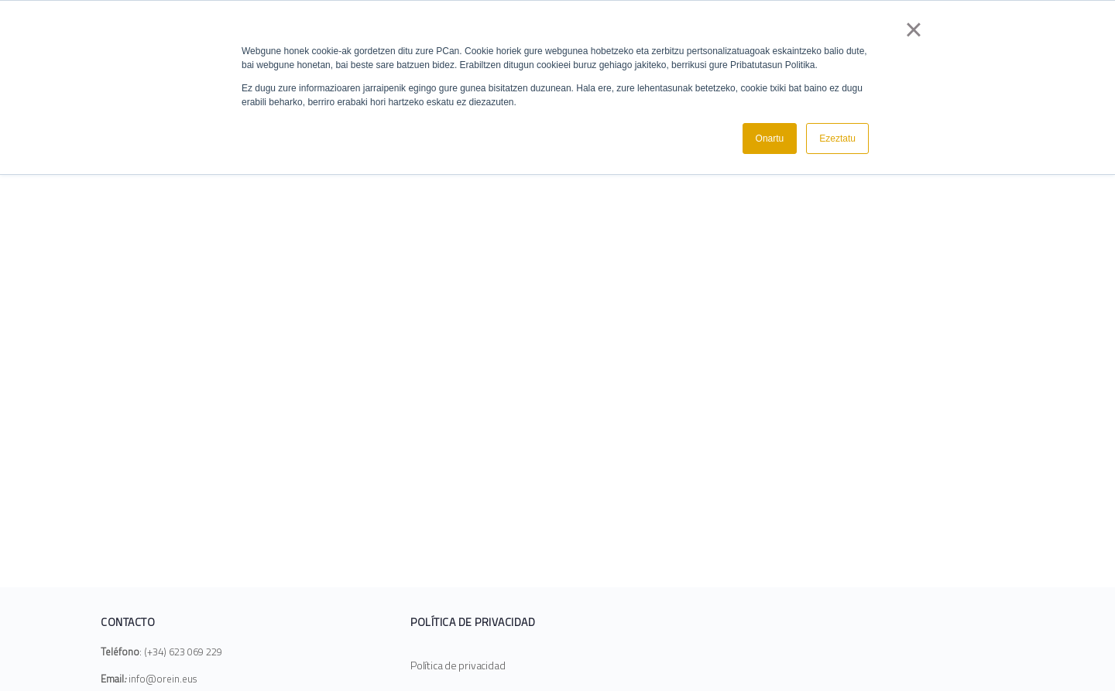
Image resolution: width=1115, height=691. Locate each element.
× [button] (913, 29)
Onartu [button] (770, 138)
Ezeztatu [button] (837, 138)
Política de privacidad (457, 665)
